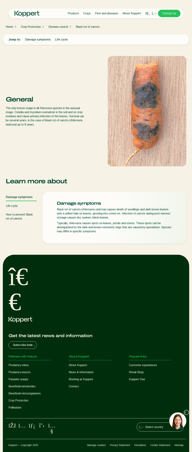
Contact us (169, 13)
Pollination (15, 407)
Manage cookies (96, 445)
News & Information (81, 372)
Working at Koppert (81, 379)
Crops (87, 13)
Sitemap (178, 445)
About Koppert (131, 13)
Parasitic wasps (18, 379)
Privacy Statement (120, 445)
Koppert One (137, 379)
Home (9, 26)
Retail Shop (136, 372)
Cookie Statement (160, 445)
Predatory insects (20, 372)
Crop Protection (31, 26)
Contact (74, 386)
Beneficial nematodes (22, 386)
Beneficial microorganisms (25, 393)
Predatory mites (19, 365)
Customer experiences (143, 365)
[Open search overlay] (147, 13)
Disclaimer (140, 445)
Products (73, 13)
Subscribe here (24, 345)
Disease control (58, 26)
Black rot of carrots (88, 26)
